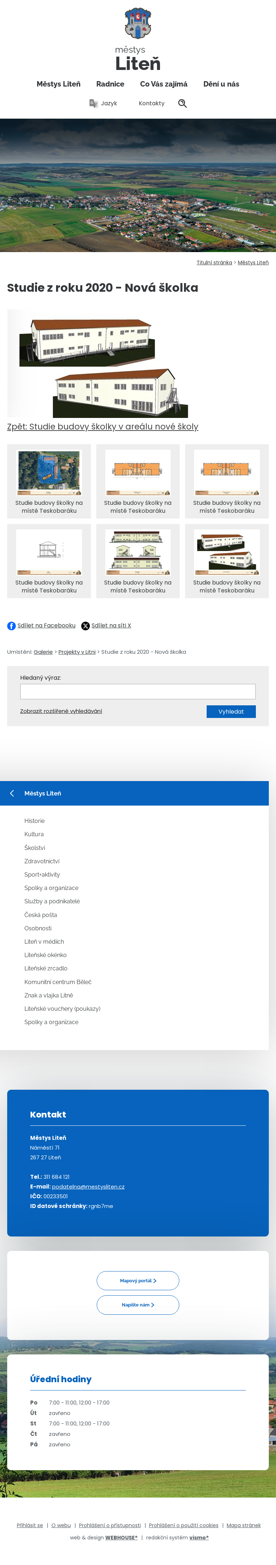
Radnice (110, 84)
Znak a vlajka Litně (48, 995)
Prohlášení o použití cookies (183, 1525)
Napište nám (136, 1305)
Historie (34, 820)
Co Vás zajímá (164, 84)
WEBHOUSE (121, 1537)
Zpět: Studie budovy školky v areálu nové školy (102, 426)
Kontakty (148, 103)
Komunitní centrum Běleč (58, 982)
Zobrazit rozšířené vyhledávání (61, 711)
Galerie (43, 652)
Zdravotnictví (41, 861)
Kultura (34, 834)
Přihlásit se (30, 1525)
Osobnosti (37, 928)
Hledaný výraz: (40, 678)
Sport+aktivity (42, 874)
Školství (34, 848)
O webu (61, 1525)
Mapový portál (136, 1280)
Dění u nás (221, 84)
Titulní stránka (214, 262)
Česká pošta (40, 915)
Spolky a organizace (51, 888)
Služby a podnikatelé (52, 901)
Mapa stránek (244, 1525)
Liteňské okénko (45, 955)
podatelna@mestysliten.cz (88, 1186)
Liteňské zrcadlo (46, 968)
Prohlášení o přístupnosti (110, 1525)
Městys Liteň (58, 84)
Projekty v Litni (77, 652)
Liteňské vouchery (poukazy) (62, 1008)
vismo (199, 1537)
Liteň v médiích (44, 941)
